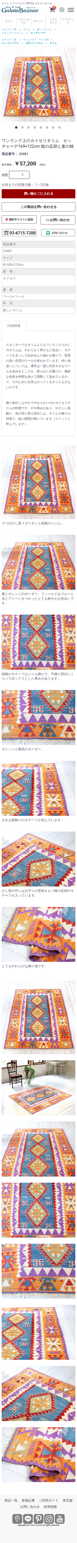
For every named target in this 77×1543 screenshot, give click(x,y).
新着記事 (28, 1500)
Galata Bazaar (36, 1525)
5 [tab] (42, 128)
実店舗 (67, 1500)
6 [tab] (48, 128)
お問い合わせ (30, 1507)
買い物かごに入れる (38, 193)
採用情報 (50, 1507)
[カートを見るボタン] (52, 9)
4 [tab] (35, 128)
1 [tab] (17, 128)
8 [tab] (60, 128)
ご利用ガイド (49, 1500)
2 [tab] (23, 128)
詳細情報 (14, 326)
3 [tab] (29, 128)
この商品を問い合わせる (39, 207)
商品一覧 (11, 1500)
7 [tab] (54, 128)
